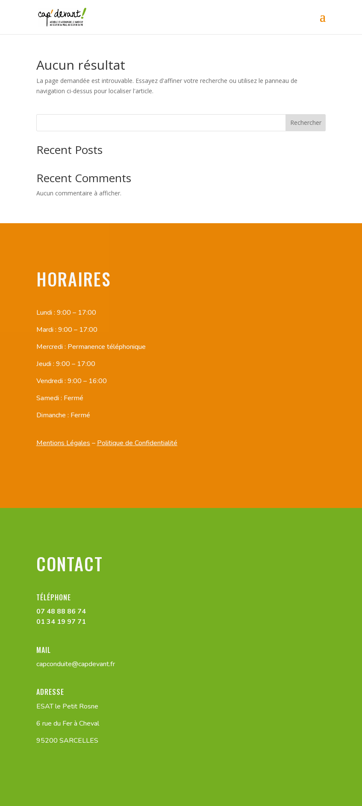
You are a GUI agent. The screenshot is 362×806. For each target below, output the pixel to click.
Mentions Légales (63, 443)
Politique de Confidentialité (137, 443)
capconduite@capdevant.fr (75, 664)
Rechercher (305, 122)
